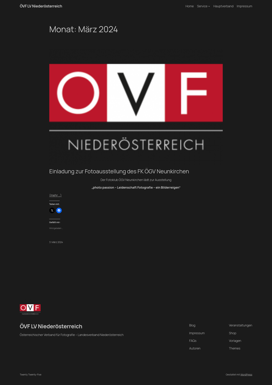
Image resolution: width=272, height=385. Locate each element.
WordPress (246, 374)
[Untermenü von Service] (209, 6)
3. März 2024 (56, 242)
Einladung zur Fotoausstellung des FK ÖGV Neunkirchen (119, 171)
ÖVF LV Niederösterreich (41, 6)
